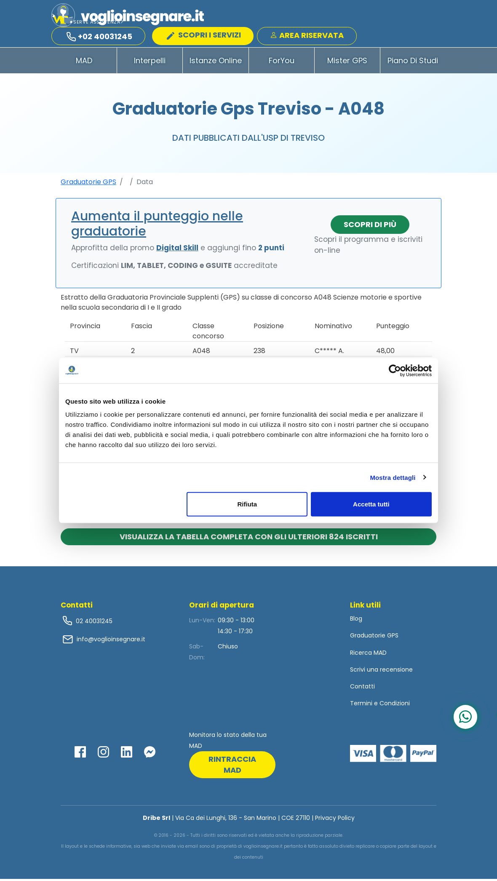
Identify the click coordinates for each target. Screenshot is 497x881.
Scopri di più (370, 226)
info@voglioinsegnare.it (111, 641)
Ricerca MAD (368, 655)
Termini (361, 705)
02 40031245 (93, 623)
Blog (356, 620)
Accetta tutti (371, 504)
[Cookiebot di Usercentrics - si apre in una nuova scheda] (395, 370)
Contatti (362, 688)
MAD (84, 62)
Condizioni (394, 705)
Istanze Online (216, 62)
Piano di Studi (412, 62)
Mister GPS (347, 62)
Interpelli (150, 62)
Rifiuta (247, 504)
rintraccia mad (232, 766)
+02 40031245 (99, 37)
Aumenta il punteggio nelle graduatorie (157, 225)
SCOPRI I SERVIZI (204, 35)
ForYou (281, 62)
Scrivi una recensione (381, 671)
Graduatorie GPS (88, 184)
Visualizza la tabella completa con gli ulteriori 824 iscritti (249, 538)
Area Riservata (307, 35)
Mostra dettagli (392, 477)
